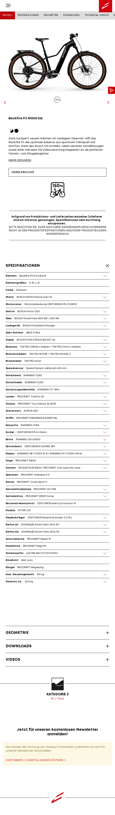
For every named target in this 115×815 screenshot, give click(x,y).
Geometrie (51, 15)
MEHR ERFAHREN (20, 160)
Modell (7, 15)
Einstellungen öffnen (45, 760)
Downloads (71, 15)
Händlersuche (23, 172)
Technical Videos (97, 15)
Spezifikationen (28, 15)
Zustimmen (14, 760)
